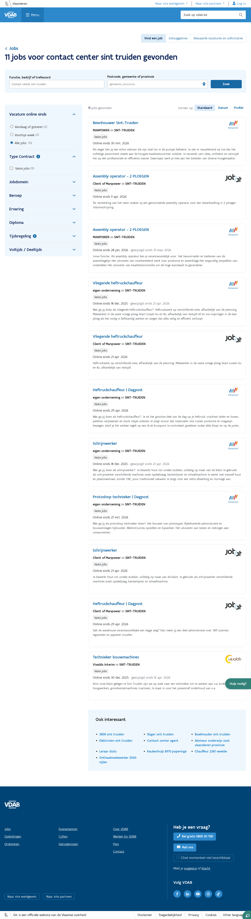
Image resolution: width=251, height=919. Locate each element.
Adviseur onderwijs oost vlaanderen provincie (212, 743)
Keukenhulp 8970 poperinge (167, 751)
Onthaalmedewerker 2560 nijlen (117, 760)
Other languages (234, 915)
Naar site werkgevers (169, 3)
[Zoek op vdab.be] (213, 15)
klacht (206, 868)
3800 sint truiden (111, 734)
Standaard (204, 108)
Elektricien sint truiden (115, 740)
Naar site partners (208, 3)
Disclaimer (145, 915)
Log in (241, 3)
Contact (118, 851)
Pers (116, 844)
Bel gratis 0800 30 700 (197, 836)
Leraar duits (108, 751)
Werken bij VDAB (124, 836)
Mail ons (187, 847)
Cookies (211, 915)
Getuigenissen (68, 844)
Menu (35, 15)
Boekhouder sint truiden (212, 734)
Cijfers (63, 836)
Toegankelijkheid (170, 915)
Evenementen (68, 829)
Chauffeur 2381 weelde (211, 751)
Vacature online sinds (43, 114)
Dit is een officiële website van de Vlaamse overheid (49, 915)
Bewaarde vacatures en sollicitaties (218, 38)
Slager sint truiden (160, 734)
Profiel (238, 108)
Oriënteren (11, 844)
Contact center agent (162, 740)
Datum (223, 108)
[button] (238, 683)
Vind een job (153, 38)
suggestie (190, 868)
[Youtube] (198, 894)
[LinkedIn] (187, 894)
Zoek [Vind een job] (226, 84)
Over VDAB (120, 829)
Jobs (11, 48)
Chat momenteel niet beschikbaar (206, 858)
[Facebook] (177, 894)
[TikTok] (218, 894)
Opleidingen (12, 836)
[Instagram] (208, 894)
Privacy (193, 915)
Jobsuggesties (178, 38)
